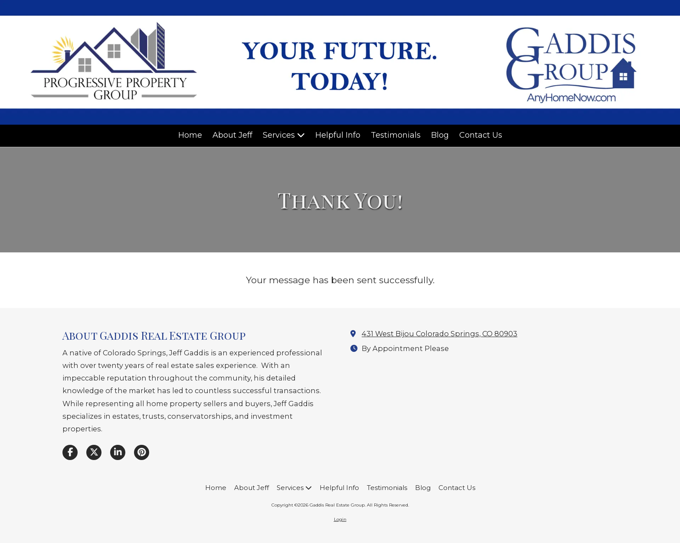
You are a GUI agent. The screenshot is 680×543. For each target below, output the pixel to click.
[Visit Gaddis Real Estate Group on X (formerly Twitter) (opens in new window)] (93, 452)
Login (340, 519)
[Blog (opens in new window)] (440, 136)
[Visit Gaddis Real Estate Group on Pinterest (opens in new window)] (141, 452)
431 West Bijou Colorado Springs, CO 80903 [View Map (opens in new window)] (439, 333)
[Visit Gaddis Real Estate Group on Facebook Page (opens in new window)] (70, 452)
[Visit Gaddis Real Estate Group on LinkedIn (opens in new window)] (117, 452)
